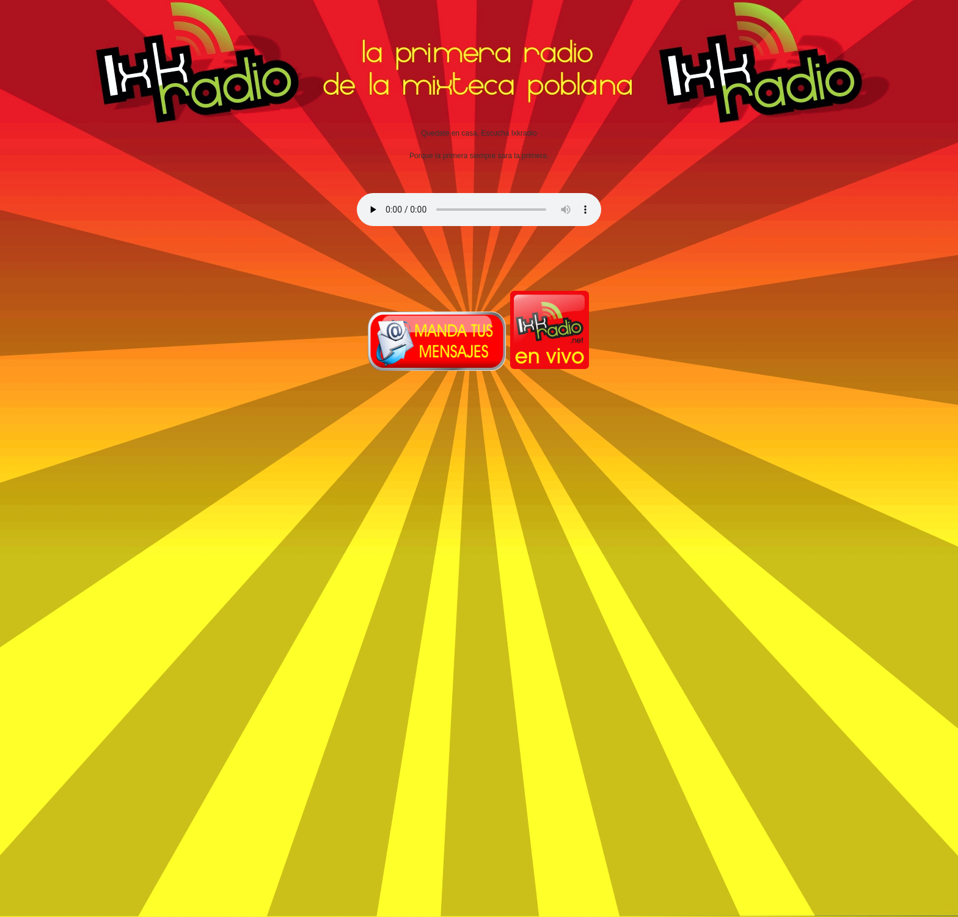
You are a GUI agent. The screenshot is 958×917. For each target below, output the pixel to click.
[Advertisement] (446, 520)
